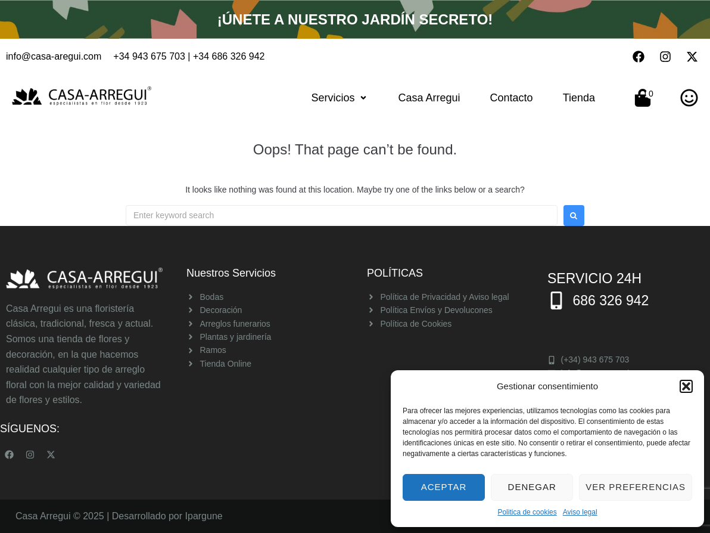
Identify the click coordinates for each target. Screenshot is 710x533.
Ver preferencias (636, 487)
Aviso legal (580, 512)
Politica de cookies (526, 512)
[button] (686, 386)
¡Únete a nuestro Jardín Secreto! (354, 19)
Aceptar (444, 487)
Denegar (532, 487)
